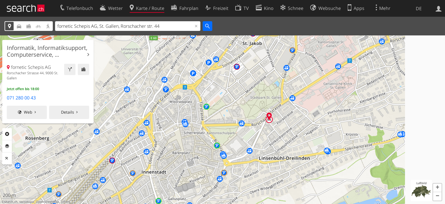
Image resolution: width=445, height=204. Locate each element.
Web (28, 112)
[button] (437, 188)
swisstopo (26, 202)
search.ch (11, 202)
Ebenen (7, 146)
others (65, 202)
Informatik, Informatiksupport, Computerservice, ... (47, 51)
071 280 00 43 (21, 98)
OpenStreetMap (47, 202)
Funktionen (7, 158)
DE (419, 8)
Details (67, 112)
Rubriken (7, 134)
